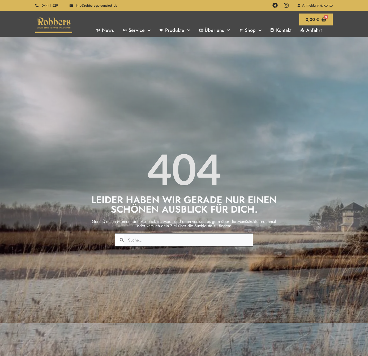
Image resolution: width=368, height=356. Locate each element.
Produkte (175, 30)
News (105, 30)
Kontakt (281, 30)
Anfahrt (311, 30)
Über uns (214, 30)
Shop (250, 30)
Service (137, 30)
